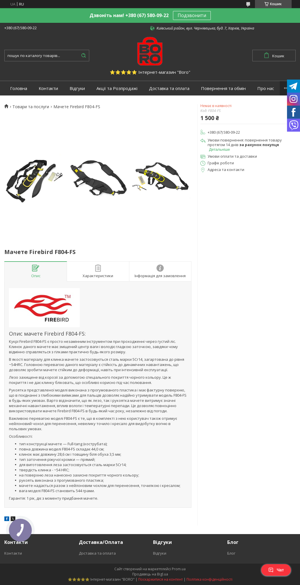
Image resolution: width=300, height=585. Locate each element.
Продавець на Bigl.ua (150, 574)
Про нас (265, 88)
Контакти (48, 88)
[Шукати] (83, 55)
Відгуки (77, 88)
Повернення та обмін (223, 88)
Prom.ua (179, 568)
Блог (231, 553)
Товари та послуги (30, 106)
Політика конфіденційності (209, 579)
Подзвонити (192, 15)
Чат (276, 570)
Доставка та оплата (169, 88)
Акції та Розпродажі (116, 88)
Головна (18, 88)
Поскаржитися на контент (160, 579)
